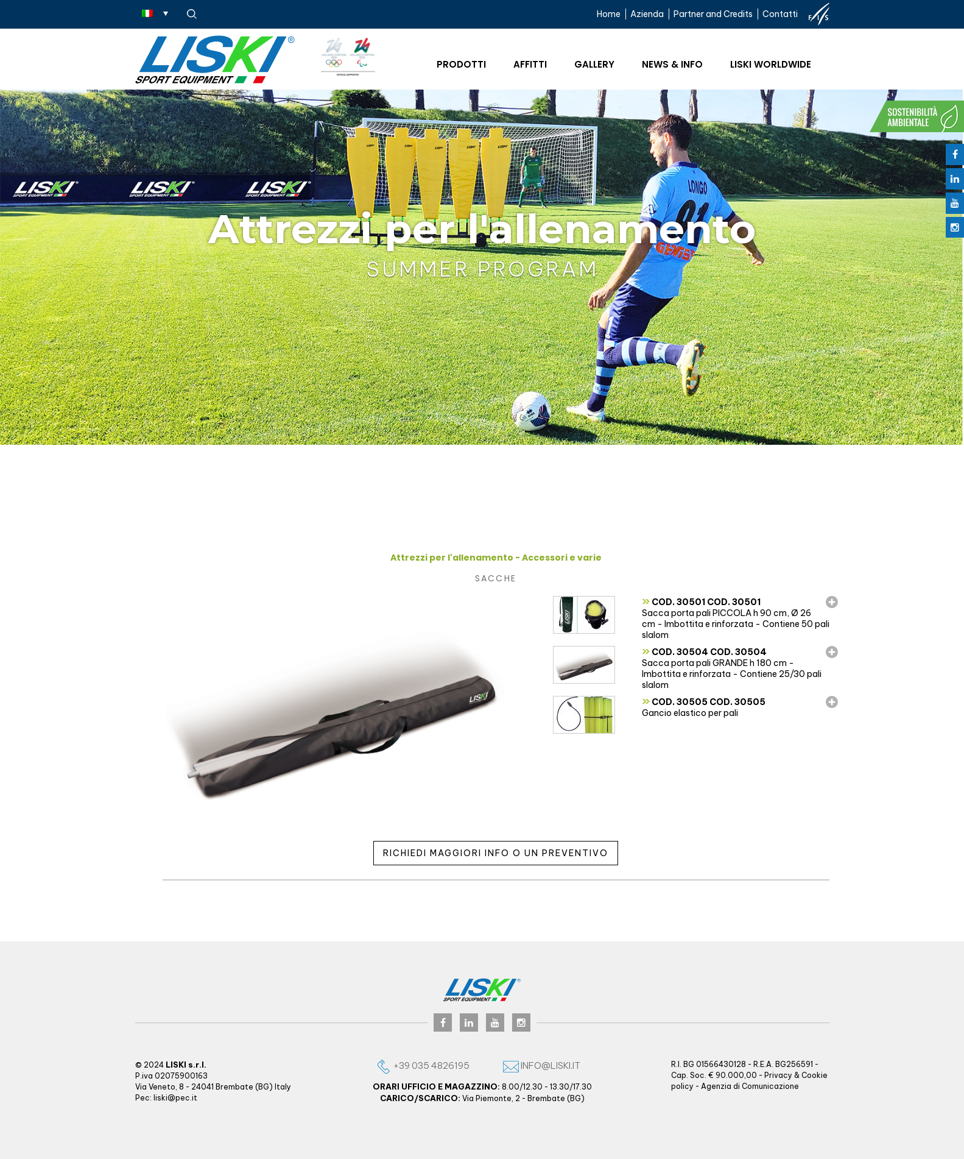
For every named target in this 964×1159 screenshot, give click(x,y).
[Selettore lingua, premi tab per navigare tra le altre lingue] (155, 13)
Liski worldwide (770, 64)
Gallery (594, 64)
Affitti (530, 64)
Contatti (780, 14)
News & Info (672, 64)
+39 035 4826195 (423, 1065)
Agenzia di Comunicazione (750, 1086)
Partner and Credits (713, 14)
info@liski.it (541, 1065)
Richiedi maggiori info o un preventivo (495, 853)
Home (609, 14)
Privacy (778, 1075)
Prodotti (461, 64)
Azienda (647, 14)
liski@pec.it (175, 1097)
